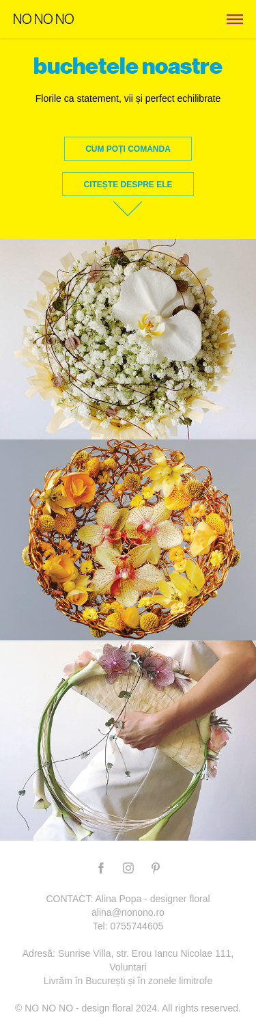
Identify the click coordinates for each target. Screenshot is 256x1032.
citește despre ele (127, 184)
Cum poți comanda (128, 149)
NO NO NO (43, 19)
